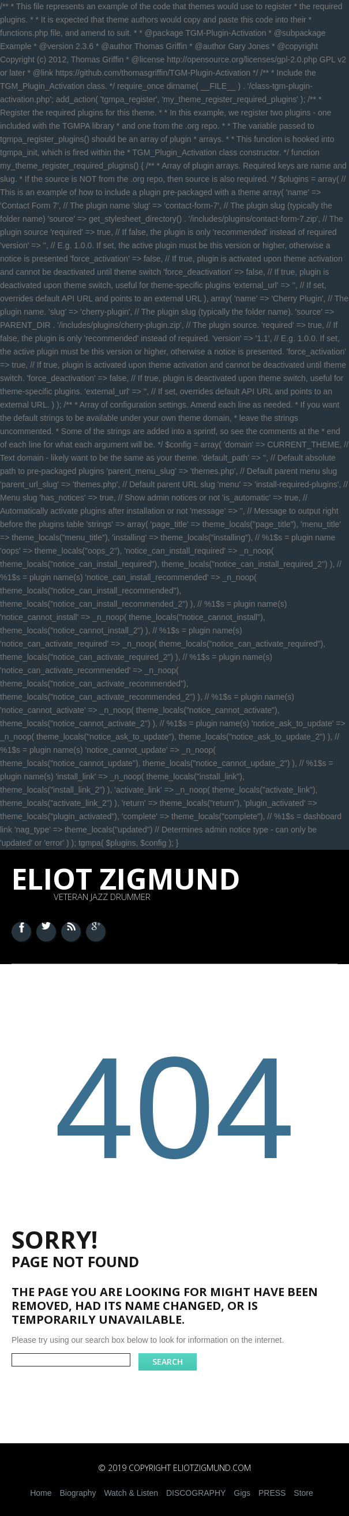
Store (303, 1493)
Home (40, 1493)
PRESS (272, 1493)
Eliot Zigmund (126, 878)
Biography (77, 1493)
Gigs (242, 1493)
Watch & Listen (131, 1493)
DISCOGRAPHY (196, 1493)
